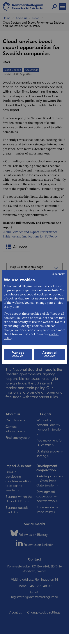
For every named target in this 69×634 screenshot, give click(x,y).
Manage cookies (18, 354)
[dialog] (34, 317)
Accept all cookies (49, 354)
